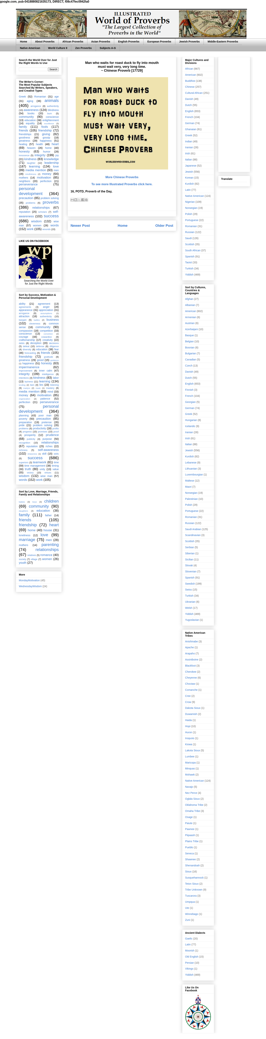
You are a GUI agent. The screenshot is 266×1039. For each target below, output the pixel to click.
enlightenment (50, 120)
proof (56, 431)
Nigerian (190, 201)
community (26, 117)
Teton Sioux (192, 883)
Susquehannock (194, 877)
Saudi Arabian (193, 529)
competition (46, 330)
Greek (22, 96)
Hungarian (191, 420)
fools (44, 127)
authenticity (53, 106)
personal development (30, 191)
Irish (187, 153)
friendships (25, 134)
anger (46, 306)
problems (30, 203)
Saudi (188, 238)
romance (46, 555)
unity (42, 469)
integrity (40, 155)
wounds (46, 229)
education (30, 120)
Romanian (40, 96)
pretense (47, 422)
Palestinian (191, 498)
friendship (45, 130)
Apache (189, 647)
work (30, 229)
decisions (54, 343)
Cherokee (190, 671)
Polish (188, 214)
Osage (189, 817)
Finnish (189, 389)
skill (44, 453)
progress (27, 431)
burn (49, 113)
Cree (188, 695)
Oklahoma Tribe (194, 804)
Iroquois (189, 738)
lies (41, 384)
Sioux (188, 871)
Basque (189, 335)
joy (57, 155)
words (54, 225)
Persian (189, 962)
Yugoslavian (192, 619)
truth (28, 469)
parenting (50, 544)
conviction (48, 334)
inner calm (45, 370)
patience (45, 398)
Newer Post (80, 225)
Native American (30, 48)
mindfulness (30, 174)
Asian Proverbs (100, 41)
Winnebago (191, 914)
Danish (189, 98)
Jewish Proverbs (189, 41)
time (56, 462)
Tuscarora (191, 895)
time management (34, 465)
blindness (53, 110)
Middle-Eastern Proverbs (223, 41)
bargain (23, 320)
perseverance (28, 184)
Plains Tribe (192, 841)
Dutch (188, 105)
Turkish (189, 268)
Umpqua (190, 901)
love (56, 166)
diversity (27, 349)
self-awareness (48, 450)
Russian (190, 232)
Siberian (190, 553)
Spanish (190, 256)
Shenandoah (192, 865)
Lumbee (190, 756)
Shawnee (190, 859)
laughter (31, 163)
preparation (25, 422)
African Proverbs (72, 41)
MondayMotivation (29, 580)
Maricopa (190, 762)
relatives (31, 555)
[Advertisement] (234, 113)
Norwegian (191, 207)
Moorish (189, 950)
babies (22, 502)
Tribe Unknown (193, 889)
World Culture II (57, 48)
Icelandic (190, 426)
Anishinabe (191, 641)
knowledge (51, 159)
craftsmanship (27, 339)
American (190, 74)
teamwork (39, 462)
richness (23, 450)
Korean (189, 177)
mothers (23, 177)
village (34, 559)
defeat (26, 346)
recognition (24, 442)
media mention (35, 170)
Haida (188, 720)
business (53, 319)
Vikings (189, 968)
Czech (188, 365)
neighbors (24, 181)
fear (56, 349)
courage (23, 336)
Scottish (189, 244)
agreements (25, 307)
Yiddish (189, 274)
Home (23, 41)
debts (22, 343)
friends (23, 130)
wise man (46, 476)
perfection (45, 181)
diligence (54, 346)
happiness (46, 140)
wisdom (36, 221)
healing (23, 144)
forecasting (30, 353)
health (39, 144)
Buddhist (190, 80)
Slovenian (191, 571)
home (48, 147)
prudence (52, 435)
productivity (39, 428)
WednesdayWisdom (30, 586)
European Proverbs (159, 41)
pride (22, 425)
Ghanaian (190, 129)
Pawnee (190, 829)
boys (34, 502)
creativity (47, 339)
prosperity (30, 435)
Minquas (190, 768)
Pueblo (189, 847)
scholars (42, 212)
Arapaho (190, 653)
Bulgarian (190, 353)
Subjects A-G (108, 48)
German (190, 123)
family (23, 127)
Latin (188, 189)
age (56, 96)
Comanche (191, 689)
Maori (188, 486)
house (48, 530)
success (51, 216)
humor (46, 151)
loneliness (24, 535)
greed (40, 360)
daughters (23, 511)
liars (32, 385)
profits (55, 428)
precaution (26, 198)
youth (22, 562)
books (31, 113)
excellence (49, 123)
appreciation (46, 310)
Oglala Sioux (192, 798)
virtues (47, 472)
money (46, 174)
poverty (23, 418)
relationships (41, 207)
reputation (24, 211)
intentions (24, 378)
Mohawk (190, 774)
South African (192, 250)
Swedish (190, 583)
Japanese (190, 165)
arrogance (35, 106)
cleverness (34, 323)
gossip (46, 137)
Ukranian (190, 601)
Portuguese (191, 220)
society (22, 559)
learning (34, 166)
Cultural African (194, 92)
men (56, 170)
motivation (44, 177)
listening (54, 385)
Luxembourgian (194, 474)
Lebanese (191, 462)
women (37, 225)
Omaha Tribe (192, 810)
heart (55, 144)
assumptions (46, 313)
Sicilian (189, 559)
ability (22, 303)
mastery (50, 388)
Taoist (188, 262)
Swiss (188, 589)
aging (30, 101)
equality (30, 123)
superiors (23, 462)
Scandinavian (193, 535)
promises (42, 431)
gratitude (48, 357)
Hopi (187, 726)
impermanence (29, 367)
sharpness (32, 454)
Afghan (189, 298)
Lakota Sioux (192, 750)
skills (56, 454)
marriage (27, 539)
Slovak (189, 565)
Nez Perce (191, 792)
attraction (24, 316)
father (48, 515)
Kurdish (189, 183)
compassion (26, 330)
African (189, 68)
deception (36, 343)
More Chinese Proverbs (122, 177)
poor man (45, 415)
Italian (188, 159)
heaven (31, 147)
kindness (30, 159)
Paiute (188, 823)
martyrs (26, 388)
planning (24, 415)
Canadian (190, 359)
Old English (191, 956)
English (189, 111)
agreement (44, 303)
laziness (29, 381)
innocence (24, 155)
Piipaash (190, 835)
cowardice (46, 337)
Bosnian (190, 347)
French (189, 117)
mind (50, 391)
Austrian (190, 323)
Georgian (190, 401)
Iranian (189, 147)
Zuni (187, 919)
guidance (54, 360)
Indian (188, 141)
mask (38, 388)
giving (46, 134)
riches (49, 446)
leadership (52, 163)
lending (22, 385)
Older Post (164, 225)
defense (40, 346)
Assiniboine (191, 659)
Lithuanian (191, 468)
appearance (26, 310)
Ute (187, 907)
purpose (47, 438)
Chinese (190, 86)
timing (55, 465)
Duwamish (191, 714)
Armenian (190, 317)
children (51, 501)
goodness (24, 137)
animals (52, 100)
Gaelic (188, 938)
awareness (31, 110)
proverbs (51, 202)
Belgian (189, 341)
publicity (31, 439)
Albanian (190, 305)
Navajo (189, 786)
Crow (188, 702)
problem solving (50, 198)
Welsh (188, 607)
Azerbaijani (191, 329)
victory (30, 472)
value (56, 469)
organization (24, 399)
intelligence (48, 374)
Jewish (189, 171)
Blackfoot (190, 665)
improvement (25, 370)
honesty (24, 151)
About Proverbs (44, 41)
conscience (52, 116)
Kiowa (188, 744)
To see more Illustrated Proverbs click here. (122, 184)
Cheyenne (191, 677)
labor (56, 377)
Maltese (189, 480)
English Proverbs (128, 41)
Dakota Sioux (192, 707)
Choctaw (190, 683)
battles (37, 320)
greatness (24, 140)
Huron (188, 732)
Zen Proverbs (83, 48)
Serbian (189, 547)
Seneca (189, 853)
